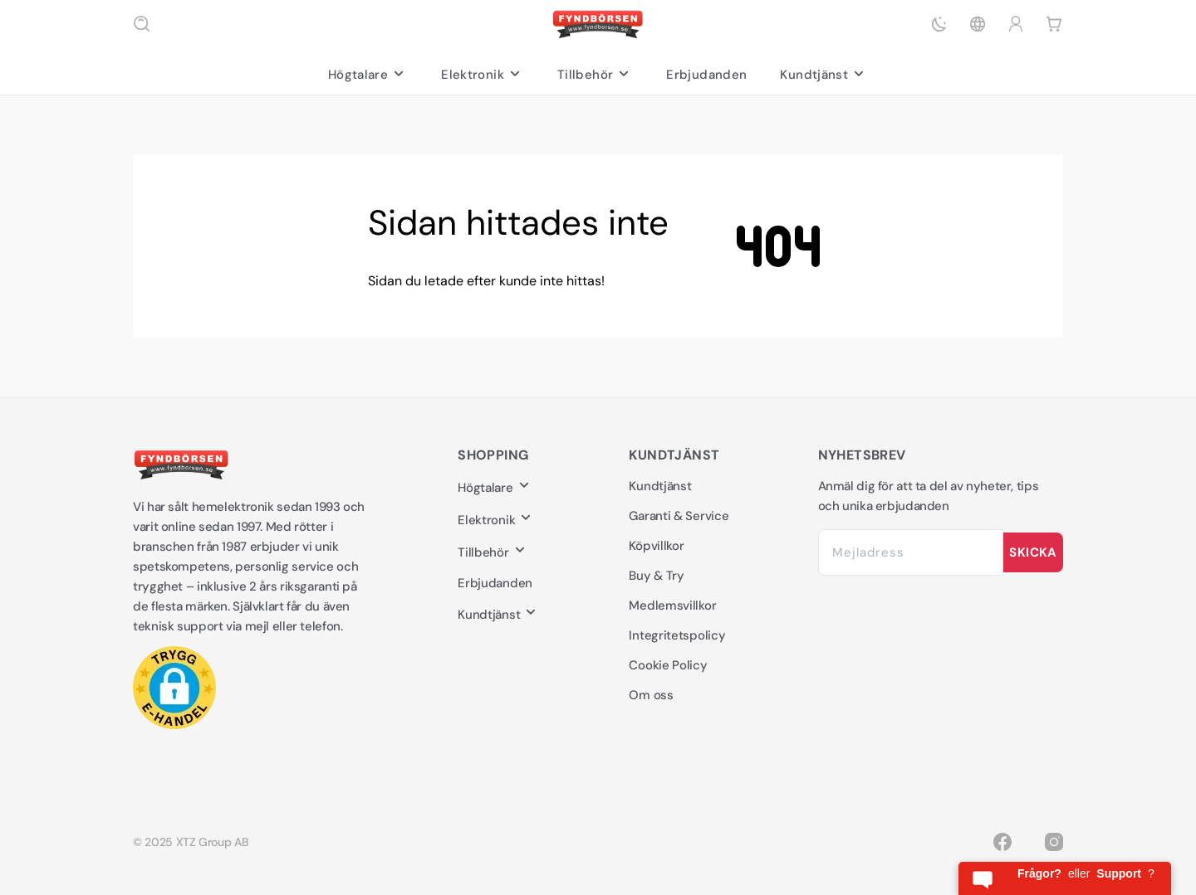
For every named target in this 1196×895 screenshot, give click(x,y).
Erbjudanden (706, 74)
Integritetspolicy (677, 635)
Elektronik (482, 75)
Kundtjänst (824, 75)
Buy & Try (656, 575)
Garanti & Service (678, 516)
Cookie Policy (668, 665)
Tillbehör (595, 75)
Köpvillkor (656, 545)
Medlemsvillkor (672, 605)
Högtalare (368, 75)
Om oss (651, 695)
